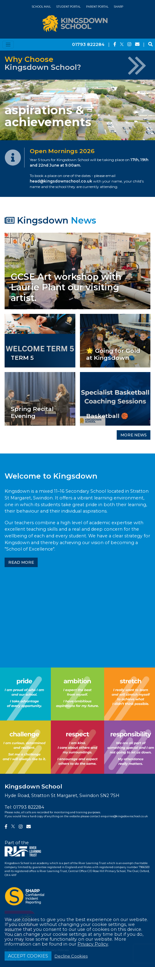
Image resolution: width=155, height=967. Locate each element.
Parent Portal (97, 6)
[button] (11, 110)
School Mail (41, 6)
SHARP (118, 6)
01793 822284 (88, 44)
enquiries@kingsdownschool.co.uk (124, 816)
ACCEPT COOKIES (28, 956)
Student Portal (68, 6)
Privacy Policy (93, 944)
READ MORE (21, 562)
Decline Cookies (71, 956)
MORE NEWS (133, 435)
